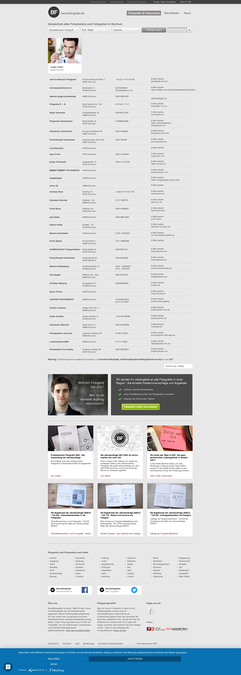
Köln (128, 570)
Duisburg (79, 561)
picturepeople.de (158, 142)
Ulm (179, 567)
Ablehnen (51, 664)
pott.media (156, 219)
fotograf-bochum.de (160, 133)
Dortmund (79, 564)
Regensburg (183, 558)
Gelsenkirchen (107, 564)
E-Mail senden (157, 79)
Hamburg (105, 577)
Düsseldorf (79, 570)
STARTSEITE (53, 644)
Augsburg (53, 561)
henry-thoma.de (158, 294)
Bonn (51, 570)
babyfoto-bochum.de (160, 227)
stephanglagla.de (159, 99)
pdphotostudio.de (159, 351)
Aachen (52, 558)
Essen (77, 574)
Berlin (51, 564)
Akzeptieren (128, 664)
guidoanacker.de (158, 318)
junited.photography (160, 301)
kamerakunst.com (159, 251)
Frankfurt (78, 577)
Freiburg (104, 558)
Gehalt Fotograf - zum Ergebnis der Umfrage (120, 534)
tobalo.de (155, 285)
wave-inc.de (156, 202)
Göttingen (105, 567)
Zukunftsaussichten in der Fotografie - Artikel (71, 534)
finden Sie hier (119, 631)
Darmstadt (79, 558)
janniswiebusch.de (159, 81)
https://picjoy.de (158, 164)
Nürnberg (156, 574)
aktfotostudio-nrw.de (160, 310)
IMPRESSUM (88, 644)
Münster (155, 570)
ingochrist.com (157, 156)
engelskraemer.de (159, 277)
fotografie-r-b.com (159, 106)
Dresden (78, 567)
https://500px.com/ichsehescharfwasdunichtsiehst (173, 90)
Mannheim (156, 561)
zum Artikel (56, 476)
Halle (103, 574)
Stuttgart (182, 564)
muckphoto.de (157, 194)
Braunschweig (55, 574)
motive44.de (156, 327)
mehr (205, 664)
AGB (77, 644)
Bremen (52, 577)
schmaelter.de (157, 115)
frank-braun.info (158, 211)
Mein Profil (186, 2)
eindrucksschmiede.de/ (161, 268)
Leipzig (129, 574)
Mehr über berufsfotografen (78, 631)
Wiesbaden (183, 570)
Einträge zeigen (154, 30)
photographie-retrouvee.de (163, 335)
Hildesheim (105, 570)
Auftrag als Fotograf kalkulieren (164, 534)
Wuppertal (182, 574)
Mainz (154, 558)
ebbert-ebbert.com (159, 172)
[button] (63, 30)
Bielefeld (52, 567)
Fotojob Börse (117, 2)
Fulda (103, 561)
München (156, 567)
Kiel (127, 567)
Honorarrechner (98, 2)
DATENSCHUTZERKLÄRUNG (110, 644)
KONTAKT (67, 644)
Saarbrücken (183, 561)
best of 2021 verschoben (161, 476)
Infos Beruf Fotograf (137, 2)
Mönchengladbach (160, 564)
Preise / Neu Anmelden (164, 2)
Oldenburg (157, 577)
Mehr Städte (183, 577)
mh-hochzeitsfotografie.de (162, 235)
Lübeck (129, 577)
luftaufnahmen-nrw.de (160, 344)
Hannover (130, 558)
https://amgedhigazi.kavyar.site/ (165, 180)
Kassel (129, 564)
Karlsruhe (130, 561)
